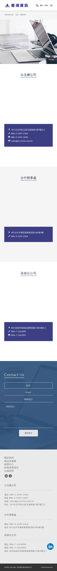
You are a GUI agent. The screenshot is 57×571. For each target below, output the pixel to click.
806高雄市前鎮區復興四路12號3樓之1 (28, 551)
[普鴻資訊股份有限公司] (23, 5)
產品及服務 (10, 461)
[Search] (37, 5)
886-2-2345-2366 (19, 133)
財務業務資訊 (11, 467)
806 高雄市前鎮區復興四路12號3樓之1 (28, 328)
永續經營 (9, 471)
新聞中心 (9, 464)
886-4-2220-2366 (19, 236)
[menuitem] (37, 5)
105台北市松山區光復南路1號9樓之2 (27, 504)
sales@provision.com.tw (21, 141)
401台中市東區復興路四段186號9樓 (27, 232)
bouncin (50, 567)
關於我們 (9, 457)
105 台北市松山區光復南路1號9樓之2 (28, 129)
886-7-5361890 (18, 331)
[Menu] (51, 5)
